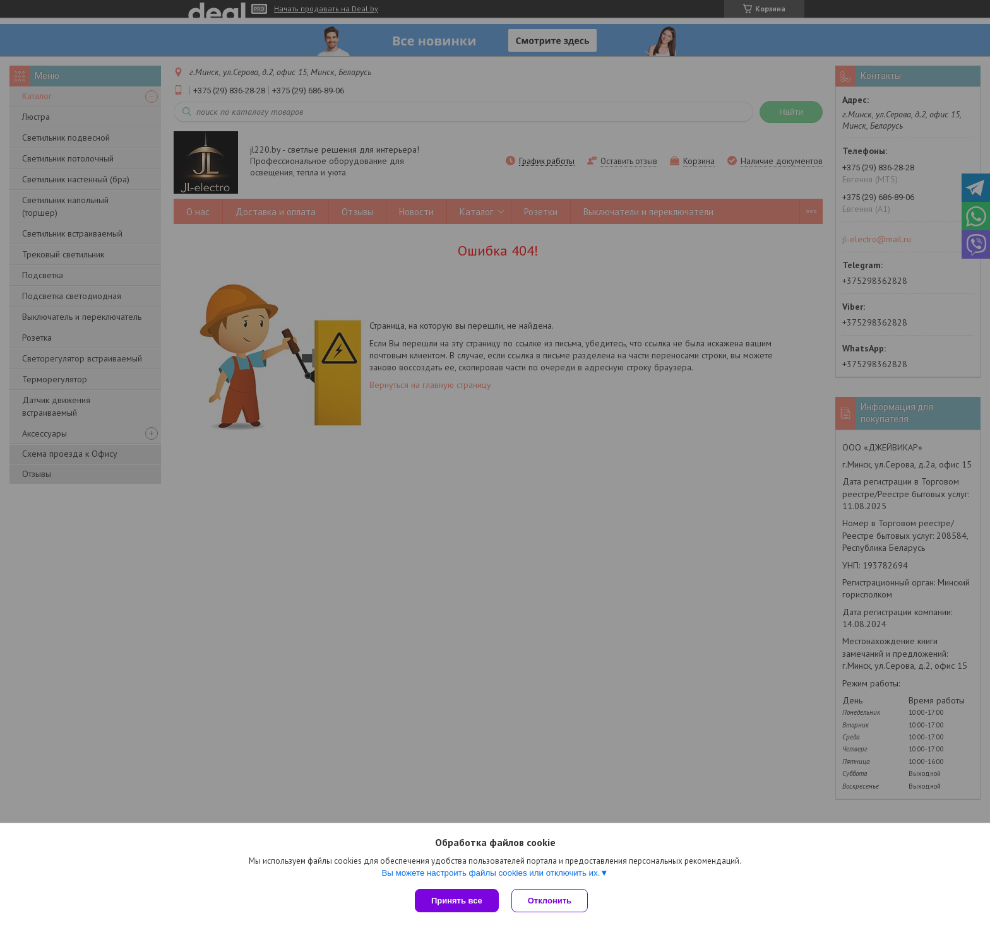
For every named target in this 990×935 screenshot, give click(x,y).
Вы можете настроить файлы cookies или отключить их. (490, 873)
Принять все (456, 900)
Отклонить (549, 900)
